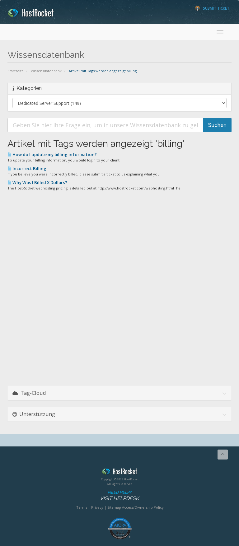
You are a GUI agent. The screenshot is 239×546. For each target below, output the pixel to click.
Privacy (97, 507)
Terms (81, 507)
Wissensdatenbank (46, 70)
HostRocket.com (119, 472)
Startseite (15, 70)
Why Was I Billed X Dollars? (37, 182)
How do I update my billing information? (52, 154)
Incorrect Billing (26, 168)
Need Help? (119, 496)
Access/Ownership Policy (143, 507)
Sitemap (114, 507)
